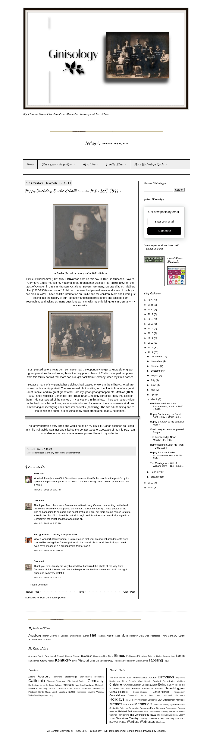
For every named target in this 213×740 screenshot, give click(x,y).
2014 (151, 338)
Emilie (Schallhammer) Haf (42, 279)
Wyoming (49, 695)
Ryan (132, 660)
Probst (126, 660)
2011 (151, 352)
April (153, 394)
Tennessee (81, 692)
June (154, 385)
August (155, 375)
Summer (113, 715)
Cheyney (76, 656)
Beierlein (64, 636)
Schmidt (47, 639)
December (157, 356)
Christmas (116, 684)
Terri (36, 473)
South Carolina (59, 692)
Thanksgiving (123, 715)
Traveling (91, 692)
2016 (151, 328)
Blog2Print (180, 678)
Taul (166, 660)
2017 (151, 323)
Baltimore (58, 677)
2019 (151, 314)
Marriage (180, 700)
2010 (151, 482)
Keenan (51, 661)
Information (142, 700)
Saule (181, 635)
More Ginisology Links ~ (150, 164)
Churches (128, 685)
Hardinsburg (33, 685)
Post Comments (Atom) (53, 597)
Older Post (129, 591)
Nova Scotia (73, 688)
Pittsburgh (118, 661)
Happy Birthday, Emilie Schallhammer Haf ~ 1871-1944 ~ (166, 455)
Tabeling (156, 660)
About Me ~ (90, 164)
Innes (36, 661)
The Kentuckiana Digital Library (171, 715)
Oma (141, 635)
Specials (180, 711)
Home (30, 164)
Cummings (98, 656)
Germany (49, 452)
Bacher (45, 636)
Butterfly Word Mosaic (140, 681)
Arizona (31, 677)
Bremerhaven (75, 636)
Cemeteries (169, 681)
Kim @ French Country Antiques (52, 534)
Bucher (86, 636)
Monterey (134, 636)
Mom (62, 452)
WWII (115, 722)
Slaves (144, 660)
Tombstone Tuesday (127, 718)
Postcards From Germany (163, 635)
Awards (153, 677)
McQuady (99, 685)
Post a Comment (39, 584)
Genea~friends (161, 691)
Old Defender (102, 661)
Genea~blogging (140, 692)
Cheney (68, 656)
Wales (31, 695)
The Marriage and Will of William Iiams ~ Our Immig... (166, 465)
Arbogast (32, 656)
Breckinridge (71, 676)
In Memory (131, 700)
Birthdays (166, 677)
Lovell (74, 661)
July (153, 380)
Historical (168, 695)
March (154, 399)
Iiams (173, 656)
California (36, 680)
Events (154, 684)
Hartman (101, 636)
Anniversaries (140, 677)
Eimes (119, 655)
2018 (151, 319)
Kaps (117, 635)
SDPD (146, 712)
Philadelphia (98, 689)
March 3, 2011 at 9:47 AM (47, 523)
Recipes (113, 711)
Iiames (166, 656)
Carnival (157, 681)
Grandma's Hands (137, 695)
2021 (151, 304)
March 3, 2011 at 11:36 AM (48, 550)
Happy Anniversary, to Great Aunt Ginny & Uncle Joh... (165, 416)
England (82, 681)
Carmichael (50, 656)
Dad (105, 656)
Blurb (124, 681)
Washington (39, 695)
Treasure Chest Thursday (161, 718)
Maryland (80, 685)
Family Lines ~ (116, 164)
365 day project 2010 (120, 677)
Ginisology (179, 692)
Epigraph (146, 685)
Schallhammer (73, 452)
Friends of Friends (146, 656)
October (155, 366)
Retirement (138, 712)
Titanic (112, 718)
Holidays (116, 699)
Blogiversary (114, 681)
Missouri (83, 660)
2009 (151, 487)
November (157, 361)
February (156, 472)
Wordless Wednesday (141, 721)
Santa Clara (44, 692)
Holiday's (180, 695)
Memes (115, 704)
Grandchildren (117, 695)
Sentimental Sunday (159, 712)
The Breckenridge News (143, 714)
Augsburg (34, 635)
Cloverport (86, 656)
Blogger (161, 730)
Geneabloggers (174, 688)
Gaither (159, 656)
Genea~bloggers (118, 691)
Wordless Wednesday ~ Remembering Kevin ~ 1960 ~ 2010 (166, 406)
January (155, 476)
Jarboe (43, 660)
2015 (151, 333)
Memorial (128, 704)
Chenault (60, 656)
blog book (160, 722)
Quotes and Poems (175, 708)
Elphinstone (131, 656)
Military (166, 705)
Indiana (58, 685)
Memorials (143, 704)
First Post (125, 689)
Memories (158, 705)
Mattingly (90, 685)
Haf (56, 452)
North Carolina (57, 688)
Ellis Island (72, 681)
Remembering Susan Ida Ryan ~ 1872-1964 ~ (166, 446)
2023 (151, 300)
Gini (36, 500)
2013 (151, 342)
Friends (136, 688)
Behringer (39, 452)
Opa (147, 635)
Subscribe (164, 230)
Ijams (31, 660)
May (153, 389)
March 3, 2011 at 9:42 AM (47, 489)
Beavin (41, 656)
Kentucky (63, 660)
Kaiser (110, 635)
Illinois (51, 685)
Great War (155, 695)
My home (174, 704)
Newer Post (32, 591)
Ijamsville (44, 685)
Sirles (138, 661)
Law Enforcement (166, 700)
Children (181, 681)
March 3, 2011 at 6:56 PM (47, 577)
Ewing (162, 684)
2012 (151, 347)
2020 (151, 309)
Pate (110, 660)
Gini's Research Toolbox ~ (58, 164)
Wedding (123, 722)
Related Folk (125, 711)
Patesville (86, 688)
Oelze (92, 660)
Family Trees (173, 684)
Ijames (180, 655)
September (157, 370)
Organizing (133, 708)
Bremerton (99, 677)
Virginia (100, 692)
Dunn (110, 656)
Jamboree (152, 700)
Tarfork (71, 691)
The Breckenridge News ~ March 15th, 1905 (164, 438)
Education (136, 685)
